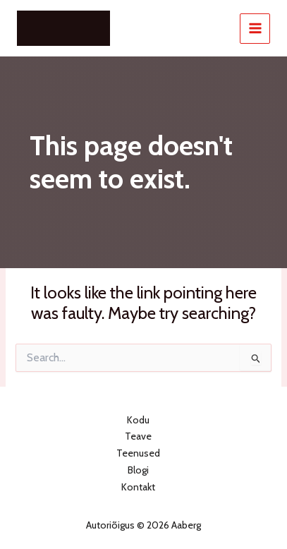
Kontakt (138, 487)
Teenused (138, 453)
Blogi (138, 470)
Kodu (138, 420)
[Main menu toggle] (255, 28)
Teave (138, 436)
